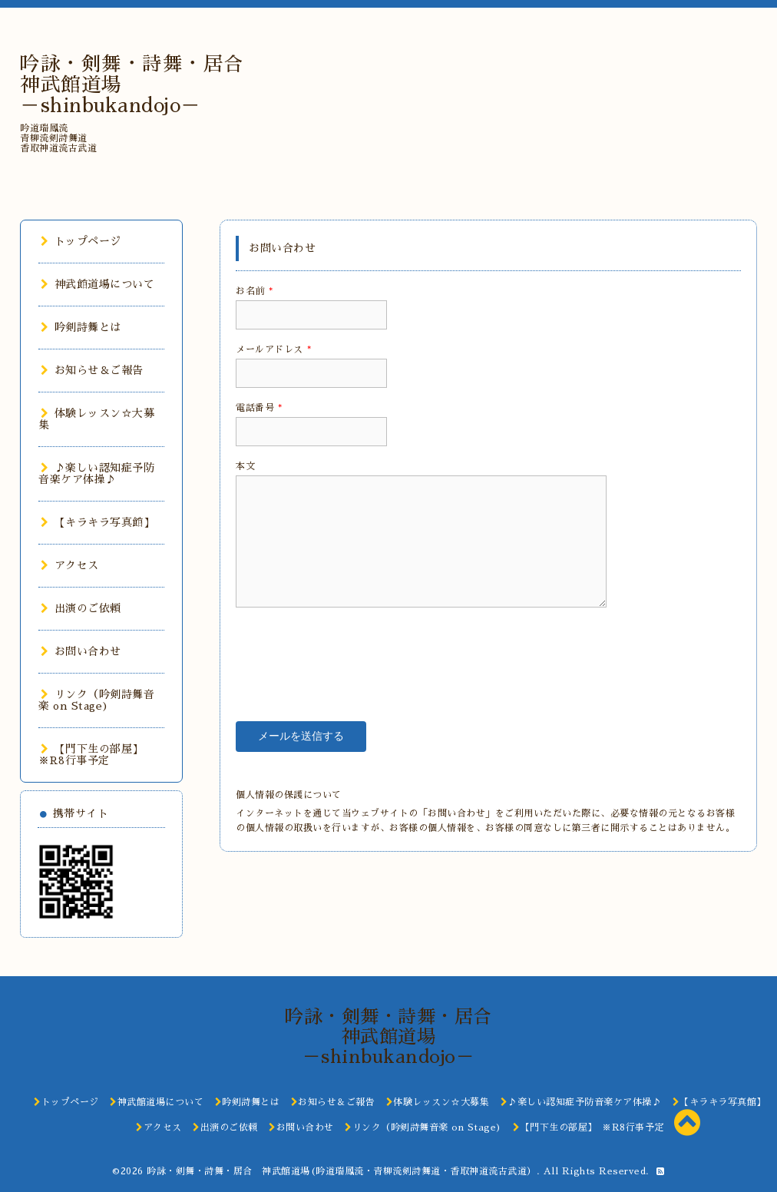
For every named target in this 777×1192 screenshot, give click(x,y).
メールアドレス (273, 349)
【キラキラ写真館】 (97, 522)
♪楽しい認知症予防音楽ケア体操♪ (96, 473)
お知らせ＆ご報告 (92, 370)
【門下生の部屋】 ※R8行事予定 (93, 754)
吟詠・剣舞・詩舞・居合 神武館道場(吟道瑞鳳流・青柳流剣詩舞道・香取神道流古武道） (342, 1171)
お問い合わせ (81, 651)
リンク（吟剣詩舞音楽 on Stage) (96, 700)
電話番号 (259, 407)
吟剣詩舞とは (81, 327)
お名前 (254, 291)
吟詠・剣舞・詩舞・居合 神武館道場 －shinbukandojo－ (398, 1037)
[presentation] (352, 653)
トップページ (81, 241)
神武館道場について (97, 284)
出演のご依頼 (81, 608)
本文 (245, 466)
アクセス (70, 565)
